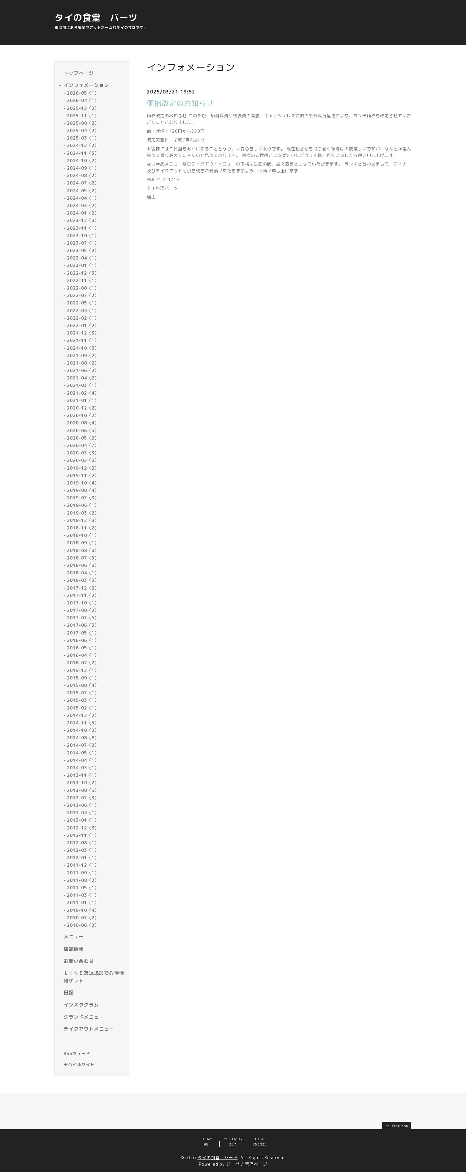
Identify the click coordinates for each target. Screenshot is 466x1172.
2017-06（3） (83, 625)
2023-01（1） (83, 265)
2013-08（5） (83, 790)
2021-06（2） (83, 370)
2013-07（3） (83, 798)
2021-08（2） (83, 363)
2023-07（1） (83, 243)
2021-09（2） (83, 355)
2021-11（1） (83, 340)
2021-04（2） (83, 378)
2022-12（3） (83, 273)
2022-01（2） (83, 325)
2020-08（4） (83, 423)
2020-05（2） (83, 438)
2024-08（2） (83, 175)
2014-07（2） (83, 745)
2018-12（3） (83, 520)
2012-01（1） (83, 857)
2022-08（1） (83, 288)
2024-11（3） (83, 153)
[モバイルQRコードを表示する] (94, 1064)
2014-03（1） (83, 768)
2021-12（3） (83, 333)
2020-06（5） (83, 430)
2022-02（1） (83, 318)
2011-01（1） (83, 902)
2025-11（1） (83, 115)
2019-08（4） (83, 490)
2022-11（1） (83, 280)
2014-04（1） (83, 760)
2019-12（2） (83, 468)
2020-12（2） (83, 408)
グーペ (233, 1164)
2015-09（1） (83, 678)
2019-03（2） (83, 513)
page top (396, 1125)
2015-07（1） (83, 693)
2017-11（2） (83, 595)
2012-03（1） (83, 850)
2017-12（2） (83, 588)
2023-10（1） (83, 235)
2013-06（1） (83, 805)
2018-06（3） (83, 565)
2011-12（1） (83, 865)
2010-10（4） (83, 910)
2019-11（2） (83, 475)
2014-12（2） (83, 715)
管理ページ (256, 1164)
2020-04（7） (83, 445)
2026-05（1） (83, 93)
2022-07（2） (83, 295)
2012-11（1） (83, 835)
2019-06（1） (83, 505)
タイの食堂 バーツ (96, 17)
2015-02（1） (83, 708)
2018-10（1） (83, 535)
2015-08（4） (83, 685)
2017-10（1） (83, 603)
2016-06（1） (83, 640)
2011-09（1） (83, 873)
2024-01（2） (83, 213)
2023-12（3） (83, 220)
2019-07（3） (83, 498)
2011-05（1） (83, 887)
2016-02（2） (83, 662)
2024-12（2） (83, 145)
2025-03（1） (83, 138)
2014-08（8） (83, 737)
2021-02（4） (83, 393)
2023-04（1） (83, 258)
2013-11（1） (83, 775)
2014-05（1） (83, 753)
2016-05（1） (83, 648)
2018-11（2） (83, 528)
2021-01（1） (83, 400)
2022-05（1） (83, 303)
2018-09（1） (83, 543)
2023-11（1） (83, 228)
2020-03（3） (83, 453)
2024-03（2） (83, 205)
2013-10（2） (83, 782)
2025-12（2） (83, 108)
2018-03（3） (83, 580)
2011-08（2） (83, 880)
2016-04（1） (83, 655)
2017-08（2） (83, 610)
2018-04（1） (83, 573)
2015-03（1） (83, 700)
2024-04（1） (83, 198)
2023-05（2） (83, 250)
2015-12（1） (83, 670)
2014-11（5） (83, 723)
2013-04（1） (83, 812)
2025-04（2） (83, 130)
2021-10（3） (83, 348)
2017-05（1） (83, 633)
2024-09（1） (83, 168)
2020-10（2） (83, 415)
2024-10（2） (83, 160)
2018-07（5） (83, 558)
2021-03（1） (83, 385)
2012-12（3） (83, 828)
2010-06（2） (83, 925)
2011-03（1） (83, 895)
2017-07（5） (83, 618)
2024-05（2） (83, 190)
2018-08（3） (83, 550)
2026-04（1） (83, 100)
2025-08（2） (83, 123)
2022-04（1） (83, 310)
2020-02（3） (83, 460)
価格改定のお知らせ (180, 103)
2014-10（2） (83, 730)
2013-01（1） (83, 820)
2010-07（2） (83, 918)
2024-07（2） (83, 183)
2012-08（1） (83, 843)
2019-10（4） (83, 483)
